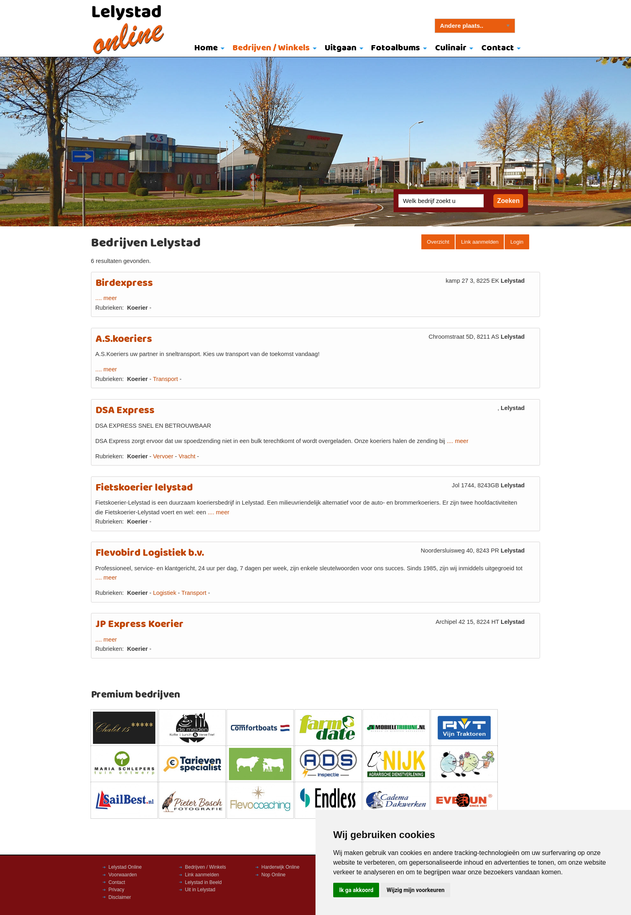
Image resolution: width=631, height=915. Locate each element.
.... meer (106, 298)
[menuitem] (208, 49)
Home (206, 48)
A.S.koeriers (123, 339)
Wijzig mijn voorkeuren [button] (416, 890)
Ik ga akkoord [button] (356, 890)
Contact (497, 48)
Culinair (450, 48)
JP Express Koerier (139, 624)
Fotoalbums (395, 48)
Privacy (116, 889)
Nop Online (274, 875)
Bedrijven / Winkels (271, 48)
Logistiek (164, 593)
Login (516, 242)
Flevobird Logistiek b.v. (149, 553)
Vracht (187, 456)
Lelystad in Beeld (203, 882)
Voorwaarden (123, 875)
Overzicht (438, 242)
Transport (165, 379)
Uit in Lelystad (200, 889)
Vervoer (163, 456)
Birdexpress (124, 283)
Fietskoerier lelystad (144, 488)
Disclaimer (120, 897)
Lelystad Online (125, 867)
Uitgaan (341, 48)
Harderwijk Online (281, 867)
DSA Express (125, 410)
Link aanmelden (480, 242)
